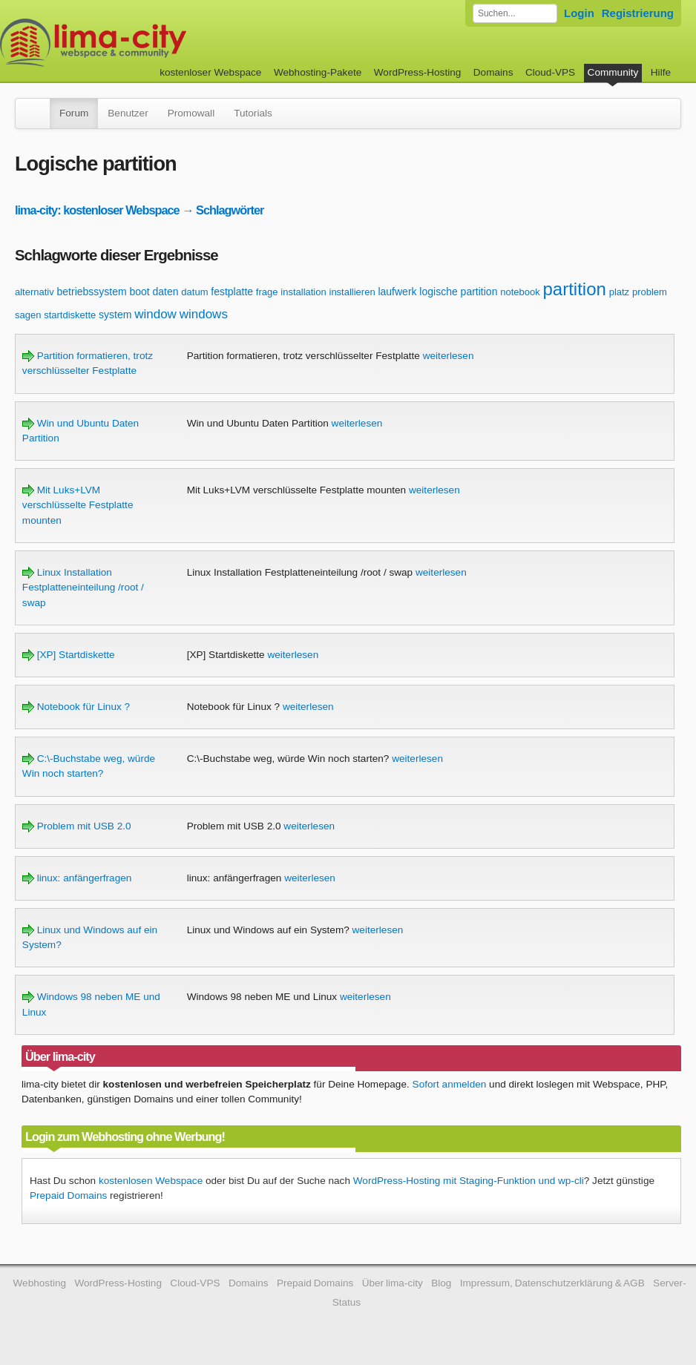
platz (619, 291)
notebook (520, 291)
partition (573, 289)
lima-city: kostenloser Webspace (97, 210)
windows (204, 314)
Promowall (191, 113)
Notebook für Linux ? (76, 706)
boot (139, 291)
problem (649, 291)
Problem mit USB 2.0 (76, 826)
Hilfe (661, 72)
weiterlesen (448, 355)
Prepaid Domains (68, 1195)
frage (267, 291)
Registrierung (638, 13)
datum (194, 291)
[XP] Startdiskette (68, 654)
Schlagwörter (229, 210)
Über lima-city (392, 1283)
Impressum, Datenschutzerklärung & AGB (552, 1283)
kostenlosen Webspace (151, 1180)
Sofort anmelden (450, 1084)
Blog (441, 1283)
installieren (352, 291)
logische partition (458, 291)
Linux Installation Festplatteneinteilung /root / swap (83, 587)
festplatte (232, 291)
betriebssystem (92, 291)
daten (166, 291)
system (115, 314)
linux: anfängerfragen (77, 878)
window (155, 314)
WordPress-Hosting (418, 72)
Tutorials (253, 113)
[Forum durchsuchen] (515, 13)
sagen (28, 314)
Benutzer (128, 113)
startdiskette (70, 314)
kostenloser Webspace (210, 72)
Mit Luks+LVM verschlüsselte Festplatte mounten (78, 505)
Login (579, 13)
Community (613, 72)
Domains (493, 72)
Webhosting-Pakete (317, 72)
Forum (73, 113)
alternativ (34, 291)
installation (303, 291)
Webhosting (40, 1283)
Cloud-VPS (550, 72)
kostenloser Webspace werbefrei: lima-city (148, 43)
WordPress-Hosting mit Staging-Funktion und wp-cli (468, 1180)
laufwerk (397, 291)
